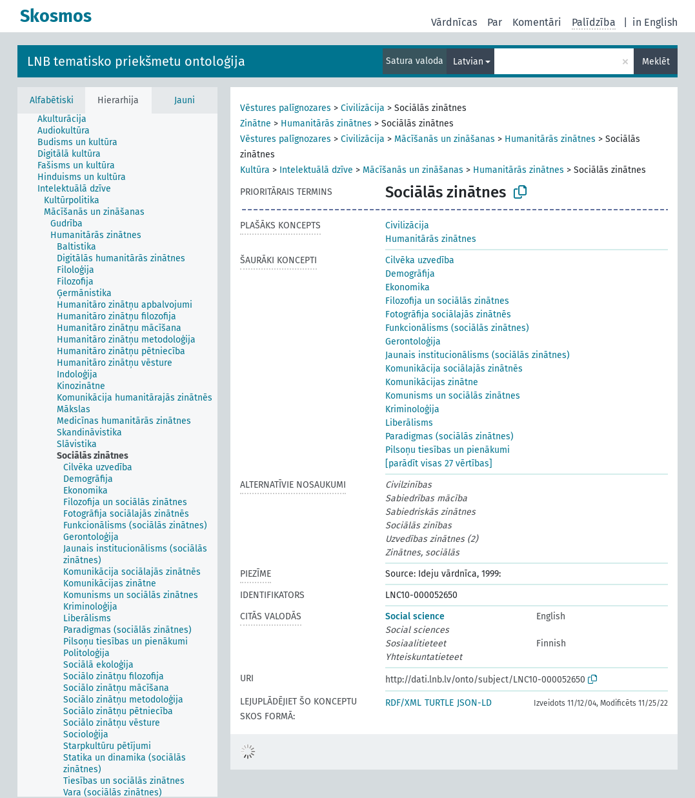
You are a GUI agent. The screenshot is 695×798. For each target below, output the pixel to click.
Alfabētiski (52, 100)
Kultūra (255, 170)
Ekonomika (407, 287)
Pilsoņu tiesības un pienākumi (447, 449)
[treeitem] (67, 119)
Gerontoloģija (413, 341)
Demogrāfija (410, 273)
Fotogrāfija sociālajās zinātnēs (448, 314)
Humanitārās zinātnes (326, 123)
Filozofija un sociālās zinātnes (447, 300)
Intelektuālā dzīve (316, 170)
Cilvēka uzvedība (419, 260)
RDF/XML (403, 702)
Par (494, 22)
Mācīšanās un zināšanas (444, 139)
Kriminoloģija (412, 409)
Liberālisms (409, 422)
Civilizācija (363, 108)
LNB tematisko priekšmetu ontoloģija (136, 61)
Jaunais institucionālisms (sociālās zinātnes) (477, 355)
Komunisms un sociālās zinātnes (452, 395)
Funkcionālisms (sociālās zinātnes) (457, 328)
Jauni (184, 100)
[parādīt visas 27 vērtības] (438, 463)
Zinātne (255, 123)
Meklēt (656, 61)
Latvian (468, 61)
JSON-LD (474, 702)
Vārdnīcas (454, 22)
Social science (415, 616)
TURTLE (439, 702)
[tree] (117, 455)
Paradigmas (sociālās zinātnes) (449, 436)
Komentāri (536, 22)
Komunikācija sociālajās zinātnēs (454, 368)
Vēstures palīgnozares (285, 108)
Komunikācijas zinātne (431, 382)
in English (655, 22)
